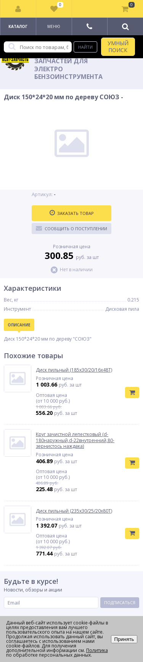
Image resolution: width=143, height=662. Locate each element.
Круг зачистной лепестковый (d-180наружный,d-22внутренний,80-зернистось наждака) (75, 440)
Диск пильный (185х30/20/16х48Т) (74, 370)
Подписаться (119, 602)
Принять (124, 639)
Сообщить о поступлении (71, 228)
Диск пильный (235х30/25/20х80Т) (74, 511)
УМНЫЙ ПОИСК (118, 46)
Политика (97, 650)
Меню (53, 26)
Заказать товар (72, 213)
